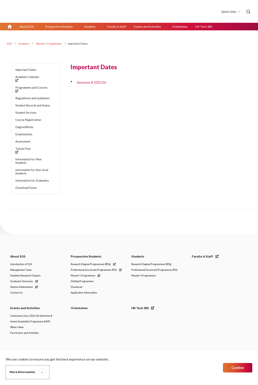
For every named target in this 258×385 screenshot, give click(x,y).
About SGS (17, 256)
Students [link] (90, 26)
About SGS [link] (27, 26)
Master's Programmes (49, 43)
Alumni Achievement (24, 286)
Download (76, 286)
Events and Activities (25, 308)
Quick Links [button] (229, 11)
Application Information (84, 292)
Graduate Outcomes (24, 281)
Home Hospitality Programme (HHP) (30, 321)
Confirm (237, 368)
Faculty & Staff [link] (116, 26)
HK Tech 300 (142, 308)
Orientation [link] (179, 26)
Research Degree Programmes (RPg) (93, 264)
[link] (248, 12)
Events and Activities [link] (147, 26)
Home (9, 26)
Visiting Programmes (82, 281)
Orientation (79, 308)
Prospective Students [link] (59, 26)
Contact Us (16, 292)
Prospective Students (86, 256)
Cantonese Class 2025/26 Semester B (31, 315)
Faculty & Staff (205, 256)
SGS (9, 43)
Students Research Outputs (25, 275)
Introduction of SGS (21, 264)
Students (24, 43)
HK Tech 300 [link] (203, 26)
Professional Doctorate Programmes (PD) (96, 269)
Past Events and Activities (24, 332)
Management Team (21, 269)
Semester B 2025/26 (91, 82)
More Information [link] (22, 372)
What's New (17, 327)
